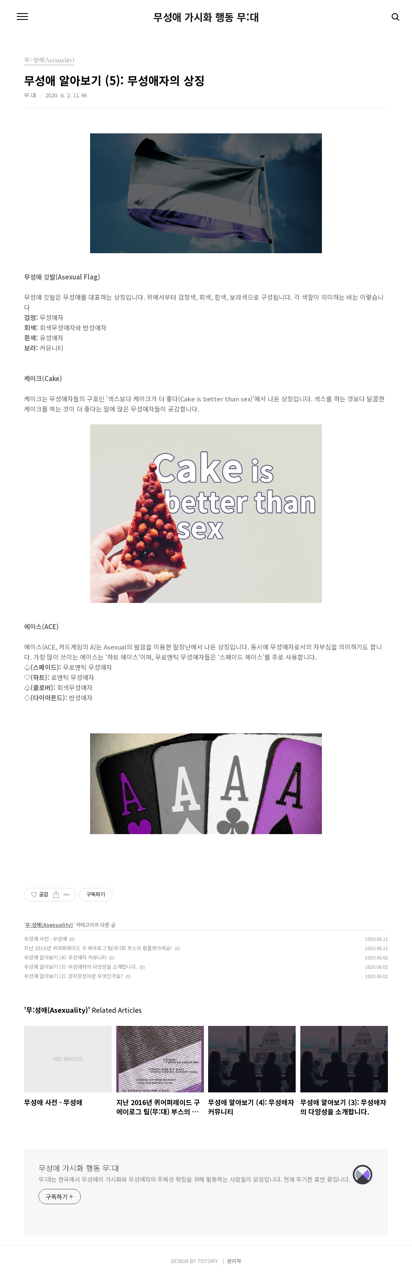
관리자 (234, 1260)
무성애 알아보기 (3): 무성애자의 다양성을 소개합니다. (80, 966)
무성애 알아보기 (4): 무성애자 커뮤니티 (65, 957)
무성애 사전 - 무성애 (45, 938)
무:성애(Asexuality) (49, 924)
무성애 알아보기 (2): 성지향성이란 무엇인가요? (73, 975)
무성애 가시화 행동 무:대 (206, 17)
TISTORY (208, 1260)
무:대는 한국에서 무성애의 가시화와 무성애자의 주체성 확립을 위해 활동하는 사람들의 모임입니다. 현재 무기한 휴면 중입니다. (194, 1179)
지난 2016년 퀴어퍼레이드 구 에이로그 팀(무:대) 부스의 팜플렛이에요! (98, 947)
